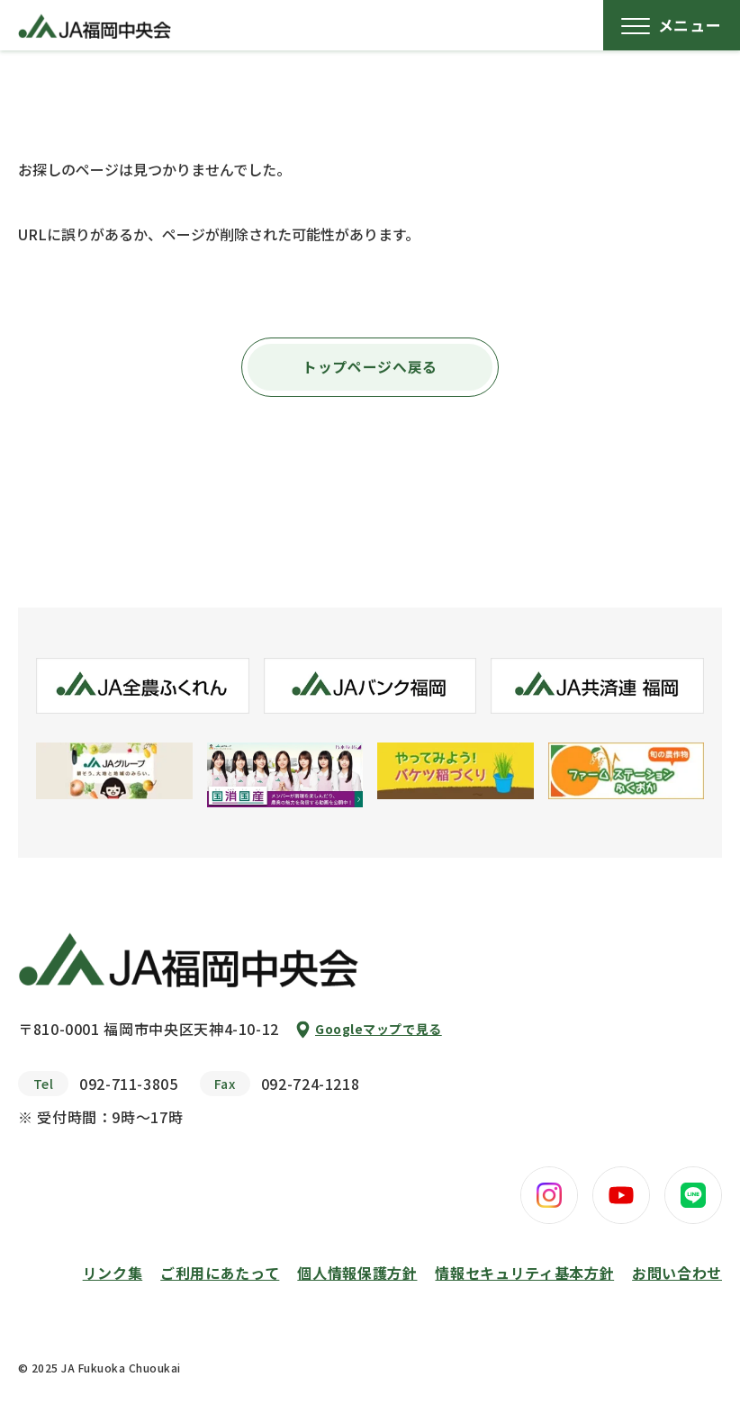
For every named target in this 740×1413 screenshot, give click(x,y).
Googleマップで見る (378, 1029)
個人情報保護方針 (357, 1272)
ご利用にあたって (219, 1272)
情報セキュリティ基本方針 (524, 1272)
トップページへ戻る (370, 367)
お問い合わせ (677, 1272)
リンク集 (113, 1272)
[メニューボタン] (671, 25)
